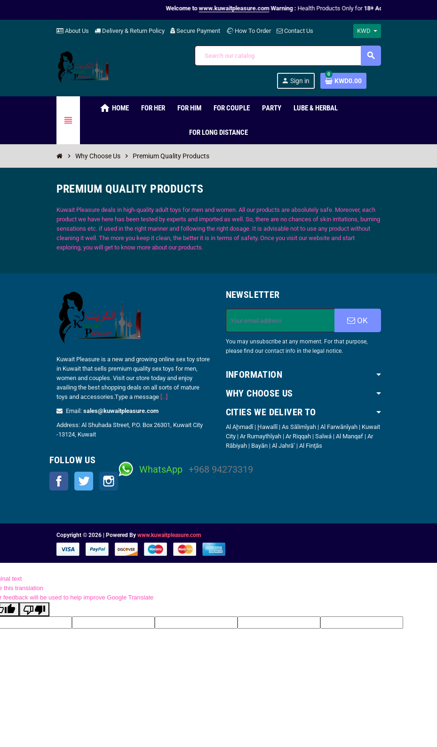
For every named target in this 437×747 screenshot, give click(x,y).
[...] (163, 396)
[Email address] (280, 320)
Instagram (108, 481)
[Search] (288, 56)
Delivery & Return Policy (130, 30)
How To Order (248, 30)
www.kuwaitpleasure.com (169, 535)
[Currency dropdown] (367, 31)
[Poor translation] (34, 609)
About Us (72, 30)
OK (357, 320)
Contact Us (295, 30)
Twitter (83, 481)
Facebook (58, 481)
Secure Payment (195, 30)
